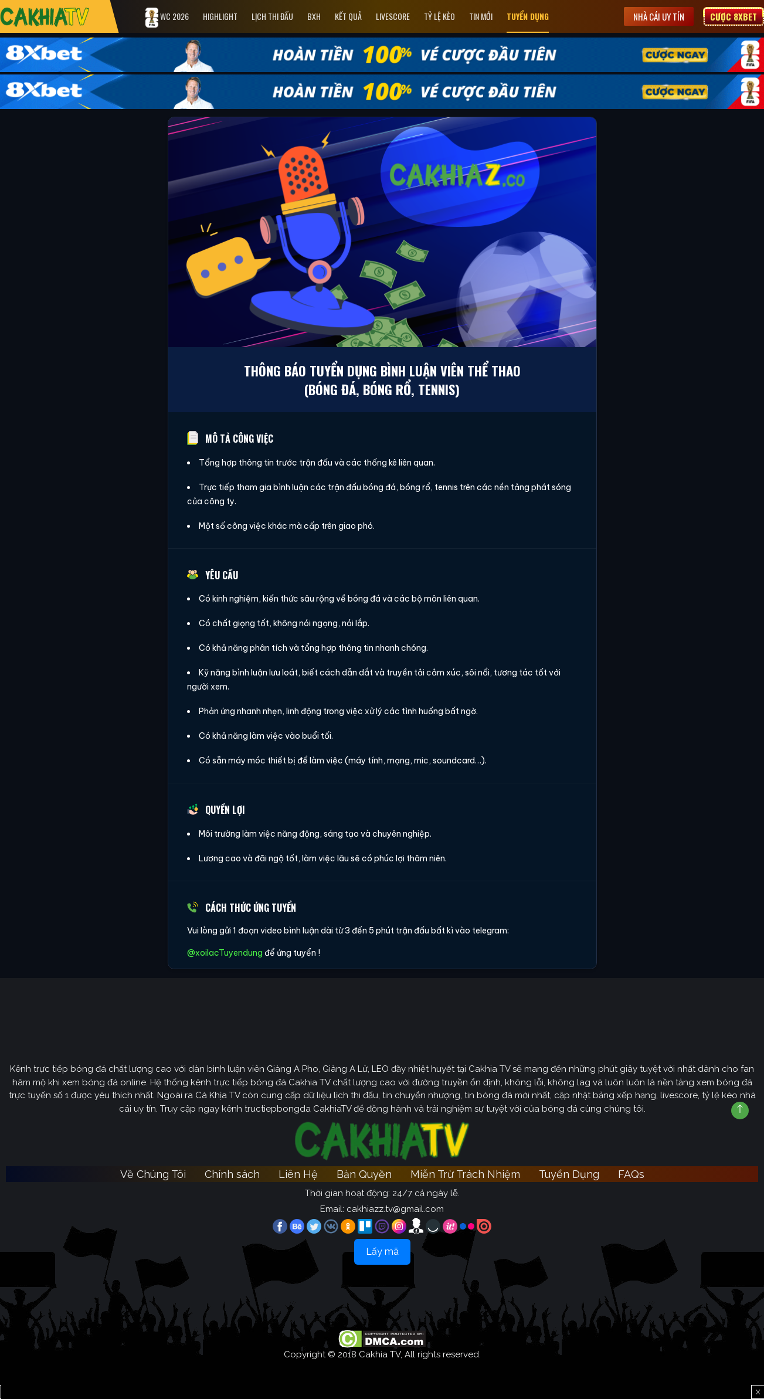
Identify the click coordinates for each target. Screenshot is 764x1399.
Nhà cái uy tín (658, 16)
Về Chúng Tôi (153, 1174)
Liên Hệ (298, 1174)
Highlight (220, 16)
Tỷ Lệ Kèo (439, 16)
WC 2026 (167, 18)
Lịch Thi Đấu (272, 16)
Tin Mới (481, 16)
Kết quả (348, 16)
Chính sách (232, 1174)
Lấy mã (382, 1251)
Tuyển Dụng (528, 16)
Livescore (393, 16)
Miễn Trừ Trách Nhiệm (465, 1174)
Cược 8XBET (733, 16)
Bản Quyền (364, 1174)
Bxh (314, 16)
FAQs (631, 1174)
